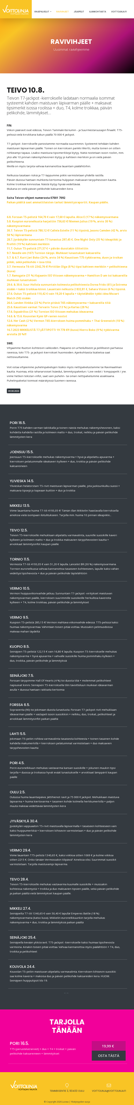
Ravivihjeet (62, 11)
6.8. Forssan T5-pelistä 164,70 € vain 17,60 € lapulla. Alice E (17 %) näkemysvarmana (62, 217)
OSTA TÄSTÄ (108, 1055)
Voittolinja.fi (119, 11)
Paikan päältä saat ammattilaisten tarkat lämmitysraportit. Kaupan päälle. (58, 202)
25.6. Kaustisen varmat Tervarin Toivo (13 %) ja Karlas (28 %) (48, 307)
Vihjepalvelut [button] (42, 11)
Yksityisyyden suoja (80, 1101)
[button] (66, 993)
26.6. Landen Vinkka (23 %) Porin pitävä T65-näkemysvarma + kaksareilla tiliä (58, 303)
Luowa (65, 1101)
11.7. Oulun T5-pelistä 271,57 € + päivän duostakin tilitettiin (47, 248)
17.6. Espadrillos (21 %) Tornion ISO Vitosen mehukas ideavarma (50, 311)
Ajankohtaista (97, 11)
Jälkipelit (79, 11)
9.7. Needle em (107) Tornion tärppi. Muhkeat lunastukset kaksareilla (53, 253)
